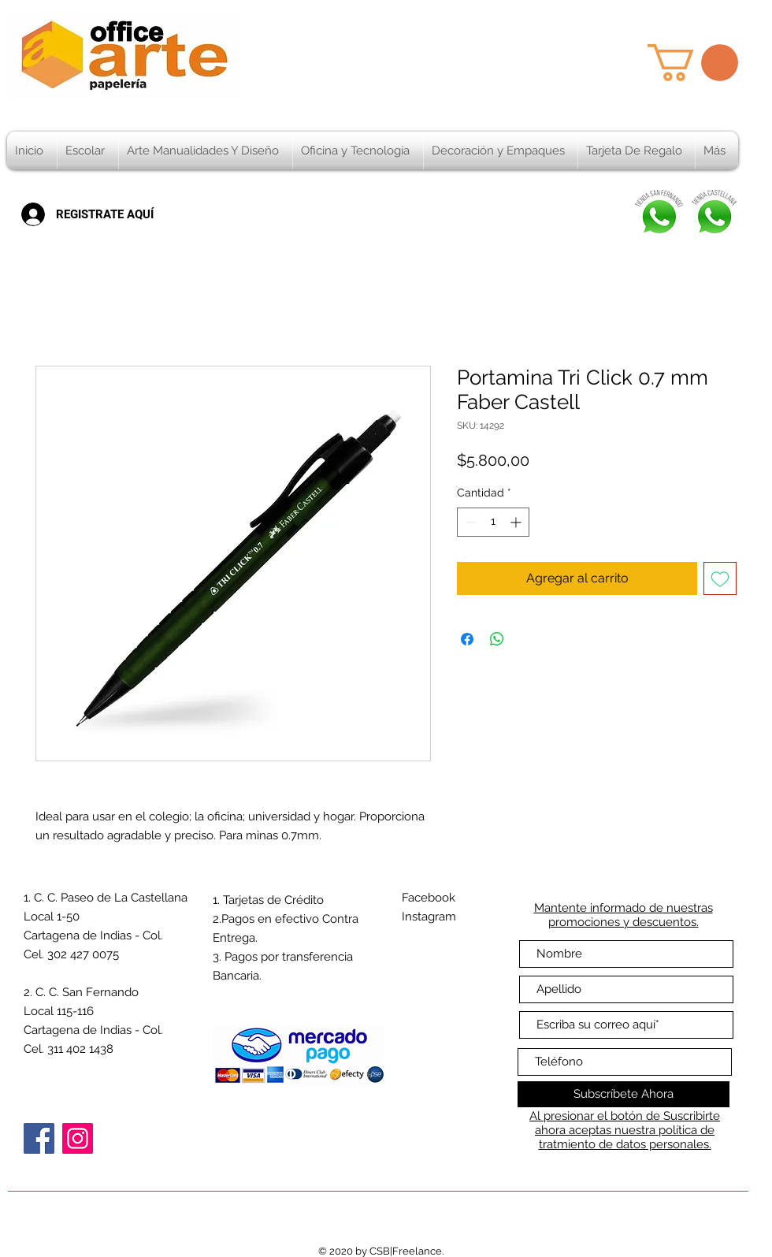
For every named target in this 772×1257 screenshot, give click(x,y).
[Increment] (517, 522)
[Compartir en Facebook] (467, 639)
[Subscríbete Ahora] (623, 1094)
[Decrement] (469, 522)
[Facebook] (39, 1138)
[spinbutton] (493, 522)
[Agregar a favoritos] (720, 578)
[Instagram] (77, 1138)
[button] (693, 62)
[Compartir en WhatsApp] (497, 639)
